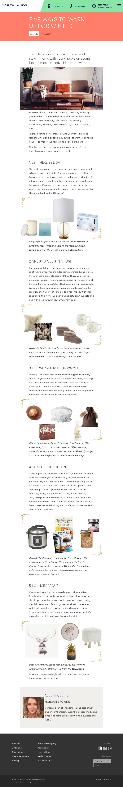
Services (16, 743)
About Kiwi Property (47, 743)
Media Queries (44, 756)
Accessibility (44, 747)
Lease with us (44, 752)
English (98, 761)
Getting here (18, 747)
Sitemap (16, 760)
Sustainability (44, 760)
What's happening (20, 756)
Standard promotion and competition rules (28, 779)
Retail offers (17, 752)
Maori (97, 765)
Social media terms (19, 782)
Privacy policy (35, 782)
